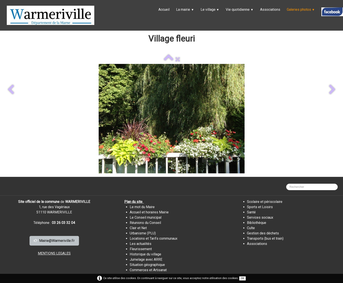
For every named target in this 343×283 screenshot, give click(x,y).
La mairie (185, 9)
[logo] (51, 15)
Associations (270, 9)
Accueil (164, 9)
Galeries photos (301, 9)
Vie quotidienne (239, 9)
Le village (210, 9)
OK (242, 278)
